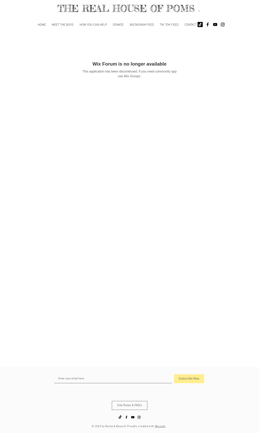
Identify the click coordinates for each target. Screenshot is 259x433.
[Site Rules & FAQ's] (129, 405)
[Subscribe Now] (189, 378)
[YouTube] (215, 24)
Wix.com (160, 426)
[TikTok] (200, 24)
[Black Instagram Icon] (222, 24)
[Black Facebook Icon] (207, 24)
